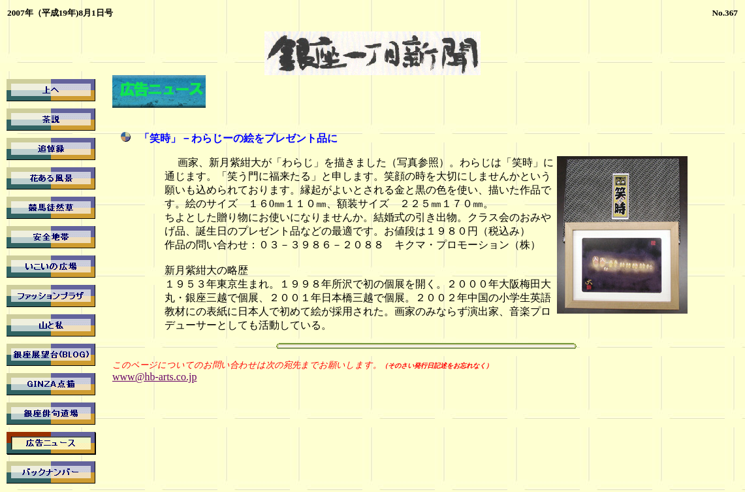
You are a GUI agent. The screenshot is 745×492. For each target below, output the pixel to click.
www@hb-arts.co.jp (154, 376)
